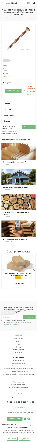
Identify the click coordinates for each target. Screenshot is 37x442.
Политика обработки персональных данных (18, 368)
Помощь (18, 347)
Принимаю (12, 439)
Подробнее (25, 439)
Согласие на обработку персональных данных (18, 374)
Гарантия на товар (18, 366)
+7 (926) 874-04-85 (27, 402)
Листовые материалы (18, 385)
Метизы (18, 390)
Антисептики (18, 393)
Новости (18, 341)
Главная (18, 336)
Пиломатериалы (18, 382)
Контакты (18, 352)
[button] (33, 271)
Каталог (18, 379)
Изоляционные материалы (18, 387)
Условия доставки (18, 363)
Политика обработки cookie (18, 371)
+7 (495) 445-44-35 (13, 402)
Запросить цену (13, 91)
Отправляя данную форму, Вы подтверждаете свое (19, 323)
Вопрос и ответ (18, 350)
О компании (18, 339)
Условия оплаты (18, 360)
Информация (18, 357)
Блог (18, 344)
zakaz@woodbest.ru (20, 407)
